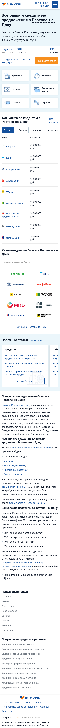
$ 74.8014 (45, 2)
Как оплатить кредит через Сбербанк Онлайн (24, 365)
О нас (5, 702)
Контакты (28, 702)
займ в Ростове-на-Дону (15, 486)
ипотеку (8, 460)
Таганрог (6, 596)
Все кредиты (53, 120)
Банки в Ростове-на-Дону (16, 405)
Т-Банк (7, 192)
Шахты (5, 601)
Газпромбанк (11, 169)
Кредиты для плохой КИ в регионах (20, 682)
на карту (38, 562)
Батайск (6, 615)
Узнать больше (25, 381)
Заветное (6, 625)
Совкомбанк (11, 237)
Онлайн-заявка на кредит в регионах (21, 653)
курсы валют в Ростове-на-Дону (26, 502)
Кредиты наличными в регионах (19, 644)
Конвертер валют (47, 60)
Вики (39, 702)
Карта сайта (8, 711)
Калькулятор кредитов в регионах (20, 663)
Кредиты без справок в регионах (19, 672)
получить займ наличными (17, 562)
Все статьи (36, 340)
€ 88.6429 (45, 6)
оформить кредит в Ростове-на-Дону (31, 447)
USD (19, 49)
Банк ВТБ (9, 157)
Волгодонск (8, 606)
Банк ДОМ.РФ (11, 226)
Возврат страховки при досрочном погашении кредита (23, 373)
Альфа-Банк (10, 180)
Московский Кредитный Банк (10, 215)
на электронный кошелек (16, 565)
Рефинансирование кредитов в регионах (23, 648)
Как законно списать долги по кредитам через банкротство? (21, 357)
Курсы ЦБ (8, 49)
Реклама (15, 702)
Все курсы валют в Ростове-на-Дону (16, 61)
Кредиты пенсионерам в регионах (19, 677)
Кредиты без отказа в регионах (18, 687)
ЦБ (36, 2)
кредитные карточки (15, 469)
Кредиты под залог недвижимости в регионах (26, 668)
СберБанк (9, 146)
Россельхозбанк (13, 203)
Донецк (6, 620)
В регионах (7, 630)
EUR (52, 49)
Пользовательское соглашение (20, 706)
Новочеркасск (9, 610)
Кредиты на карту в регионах (17, 658)
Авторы (44, 706)
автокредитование (14, 465)
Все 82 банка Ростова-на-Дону (30, 326)
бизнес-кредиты (13, 474)
